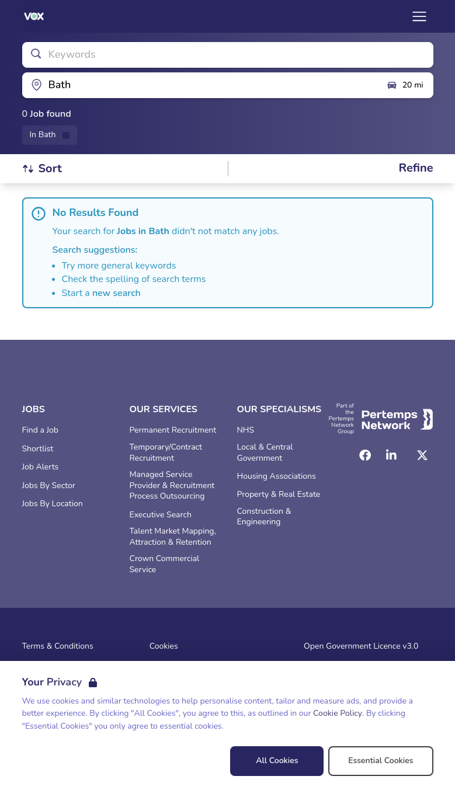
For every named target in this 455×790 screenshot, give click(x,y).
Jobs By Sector (48, 486)
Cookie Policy (337, 713)
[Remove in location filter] (50, 135)
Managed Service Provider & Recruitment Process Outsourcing (172, 485)
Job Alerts (40, 467)
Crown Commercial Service (165, 564)
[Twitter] (422, 455)
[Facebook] (365, 455)
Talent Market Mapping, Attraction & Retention (173, 537)
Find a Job (40, 430)
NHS (246, 430)
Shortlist (38, 449)
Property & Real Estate (279, 494)
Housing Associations (276, 476)
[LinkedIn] (391, 455)
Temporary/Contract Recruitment (166, 453)
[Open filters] (415, 168)
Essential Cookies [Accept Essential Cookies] (380, 760)
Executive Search (161, 515)
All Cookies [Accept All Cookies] (277, 760)
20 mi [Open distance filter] (404, 85)
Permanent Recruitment (173, 430)
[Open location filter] (200, 85)
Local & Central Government (265, 453)
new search (116, 293)
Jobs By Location (52, 504)
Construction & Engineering (264, 517)
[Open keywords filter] (228, 55)
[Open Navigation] (419, 16)
